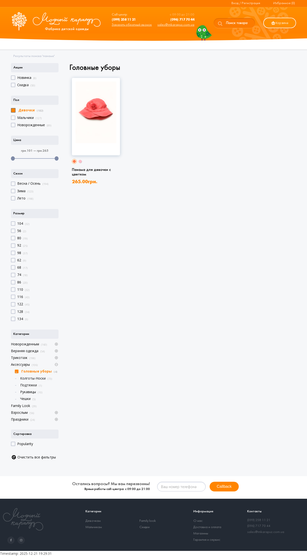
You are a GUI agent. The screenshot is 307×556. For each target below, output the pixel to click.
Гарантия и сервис (206, 539)
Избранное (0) (284, 3)
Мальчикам (93, 527)
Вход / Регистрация (245, 3)
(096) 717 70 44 (258, 526)
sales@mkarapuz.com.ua (175, 24)
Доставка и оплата (207, 527)
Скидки (144, 527)
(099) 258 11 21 (258, 520)
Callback (224, 486)
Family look (147, 521)
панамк (48, 56)
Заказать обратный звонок (132, 24)
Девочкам (93, 521)
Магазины (200, 533)
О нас (198, 521)
